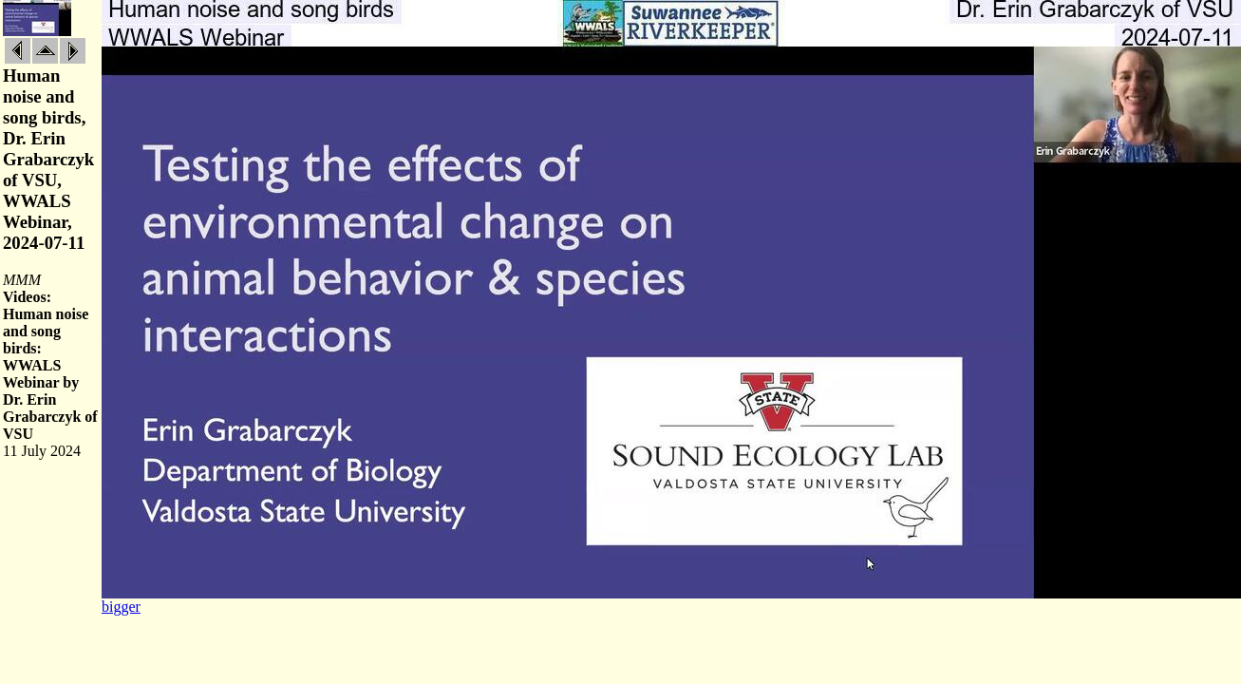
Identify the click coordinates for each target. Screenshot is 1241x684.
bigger (121, 606)
